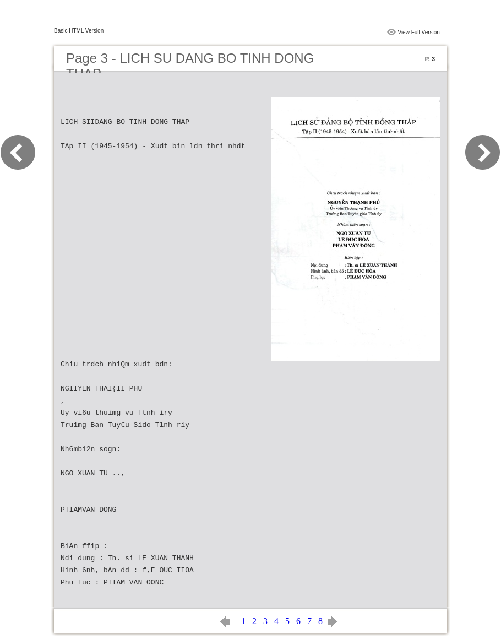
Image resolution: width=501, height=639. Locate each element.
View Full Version (418, 32)
